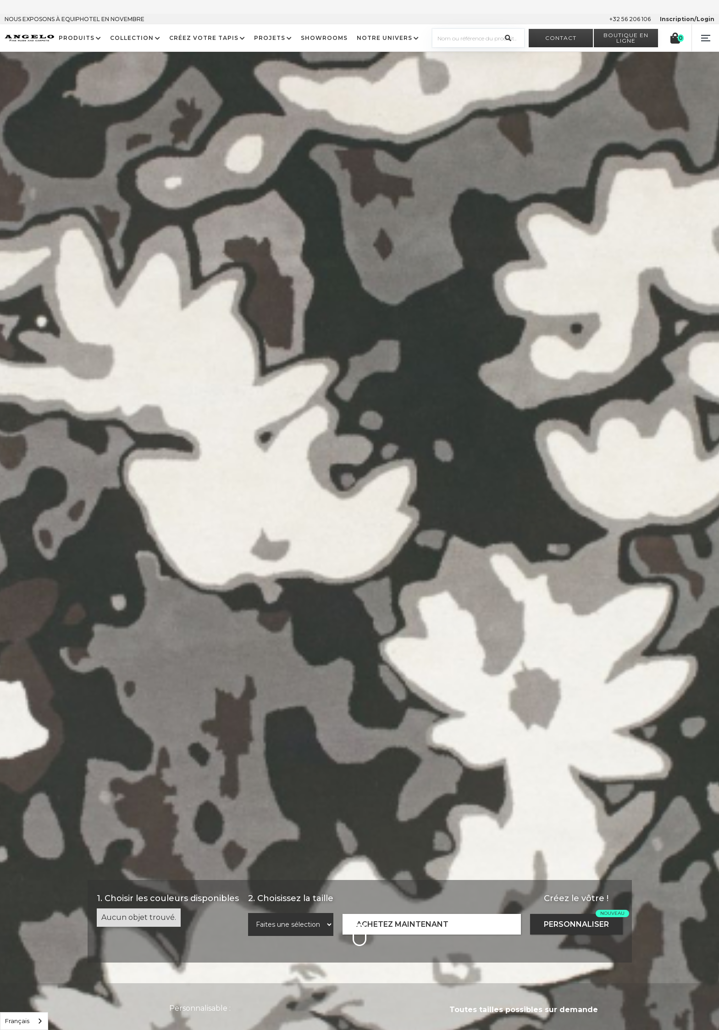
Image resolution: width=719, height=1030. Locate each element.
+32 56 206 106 (630, 19)
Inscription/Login (687, 19)
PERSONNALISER (576, 924)
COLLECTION (132, 38)
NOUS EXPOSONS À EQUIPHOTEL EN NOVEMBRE (74, 19)
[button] (705, 38)
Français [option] (17, 1020)
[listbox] (24, 1021)
